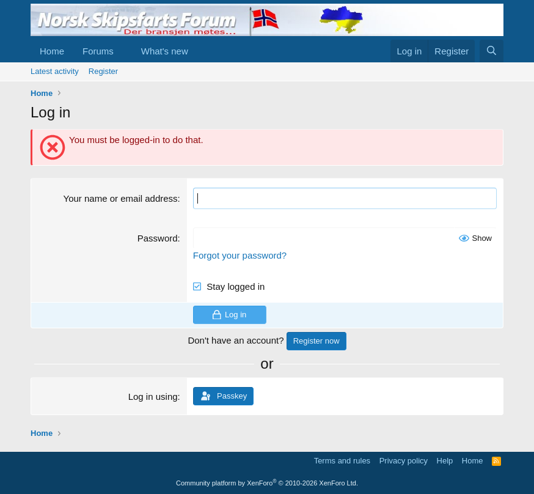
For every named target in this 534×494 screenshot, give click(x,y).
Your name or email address (121, 198)
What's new (164, 51)
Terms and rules (342, 460)
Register (103, 71)
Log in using (153, 396)
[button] (123, 51)
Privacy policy (403, 460)
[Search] (491, 51)
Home (52, 51)
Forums (98, 51)
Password (157, 238)
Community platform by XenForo (267, 483)
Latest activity (55, 71)
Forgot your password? (240, 255)
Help (445, 460)
